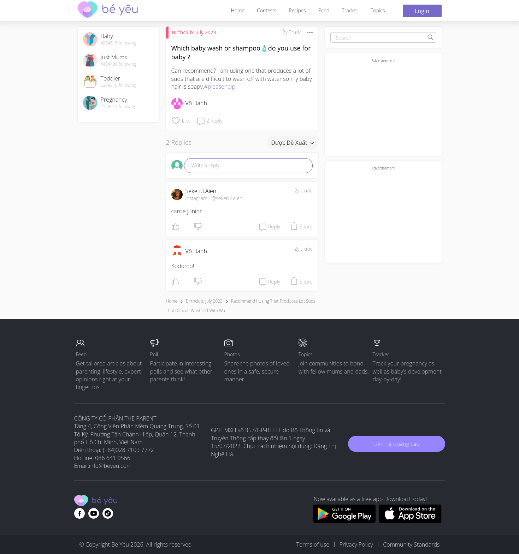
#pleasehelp (219, 86)
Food (324, 10)
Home (237, 10)
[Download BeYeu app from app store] (410, 521)
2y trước (303, 190)
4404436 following (119, 64)
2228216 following (119, 85)
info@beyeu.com (110, 466)
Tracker (350, 10)
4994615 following (119, 43)
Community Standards (411, 544)
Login (422, 11)
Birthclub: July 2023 (194, 32)
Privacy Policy (356, 544)
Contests (266, 10)
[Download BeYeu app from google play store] (344, 521)
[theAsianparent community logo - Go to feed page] (108, 10)
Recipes (297, 10)
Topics (378, 10)
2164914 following (119, 106)
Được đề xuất (292, 143)
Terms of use (312, 544)
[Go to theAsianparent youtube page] (93, 513)
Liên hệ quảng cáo (396, 444)
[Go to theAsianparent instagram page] (107, 513)
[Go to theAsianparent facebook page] (79, 513)
